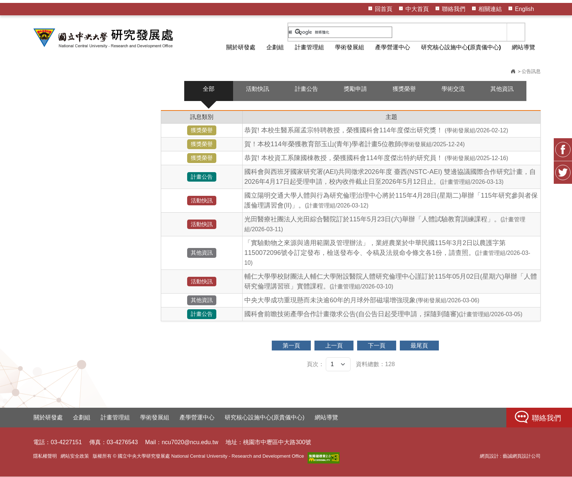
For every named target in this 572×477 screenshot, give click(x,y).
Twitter (563, 177)
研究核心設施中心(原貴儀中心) (461, 47)
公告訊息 (531, 71)
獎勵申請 (355, 89)
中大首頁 (417, 9)
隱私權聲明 (45, 456)
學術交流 (453, 89)
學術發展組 (349, 47)
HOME (104, 37)
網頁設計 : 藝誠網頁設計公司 (510, 456)
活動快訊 (257, 89)
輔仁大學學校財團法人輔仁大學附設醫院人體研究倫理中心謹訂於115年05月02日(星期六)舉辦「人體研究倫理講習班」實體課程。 (390, 281)
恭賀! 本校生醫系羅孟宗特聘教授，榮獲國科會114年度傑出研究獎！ (376, 130)
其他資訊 (502, 89)
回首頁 (384, 9)
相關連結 (490, 9)
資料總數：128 (375, 364)
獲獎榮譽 (404, 89)
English (524, 9)
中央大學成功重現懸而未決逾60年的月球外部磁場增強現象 (361, 300)
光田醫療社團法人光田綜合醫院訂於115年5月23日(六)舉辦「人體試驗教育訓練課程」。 (384, 224)
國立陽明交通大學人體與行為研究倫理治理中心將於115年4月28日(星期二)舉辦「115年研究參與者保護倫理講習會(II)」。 (391, 200)
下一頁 (377, 346)
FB (563, 154)
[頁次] (338, 365)
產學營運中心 (392, 47)
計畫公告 (306, 89)
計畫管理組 (309, 47)
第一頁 (290, 346)
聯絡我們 (453, 9)
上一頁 (334, 346)
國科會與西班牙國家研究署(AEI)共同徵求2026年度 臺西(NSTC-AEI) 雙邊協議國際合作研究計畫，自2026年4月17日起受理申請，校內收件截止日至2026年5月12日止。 (390, 177)
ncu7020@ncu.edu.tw (190, 442)
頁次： (315, 364)
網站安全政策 (75, 456)
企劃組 (275, 47)
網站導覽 (523, 47)
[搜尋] (340, 32)
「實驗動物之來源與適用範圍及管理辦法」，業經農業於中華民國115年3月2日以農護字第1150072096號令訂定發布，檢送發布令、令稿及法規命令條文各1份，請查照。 (387, 253)
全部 (208, 89)
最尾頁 (420, 346)
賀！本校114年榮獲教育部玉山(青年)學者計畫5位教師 (354, 144)
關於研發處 (240, 47)
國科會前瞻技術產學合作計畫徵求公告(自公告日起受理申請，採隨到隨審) (383, 314)
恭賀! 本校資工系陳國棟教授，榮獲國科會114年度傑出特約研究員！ (376, 158)
